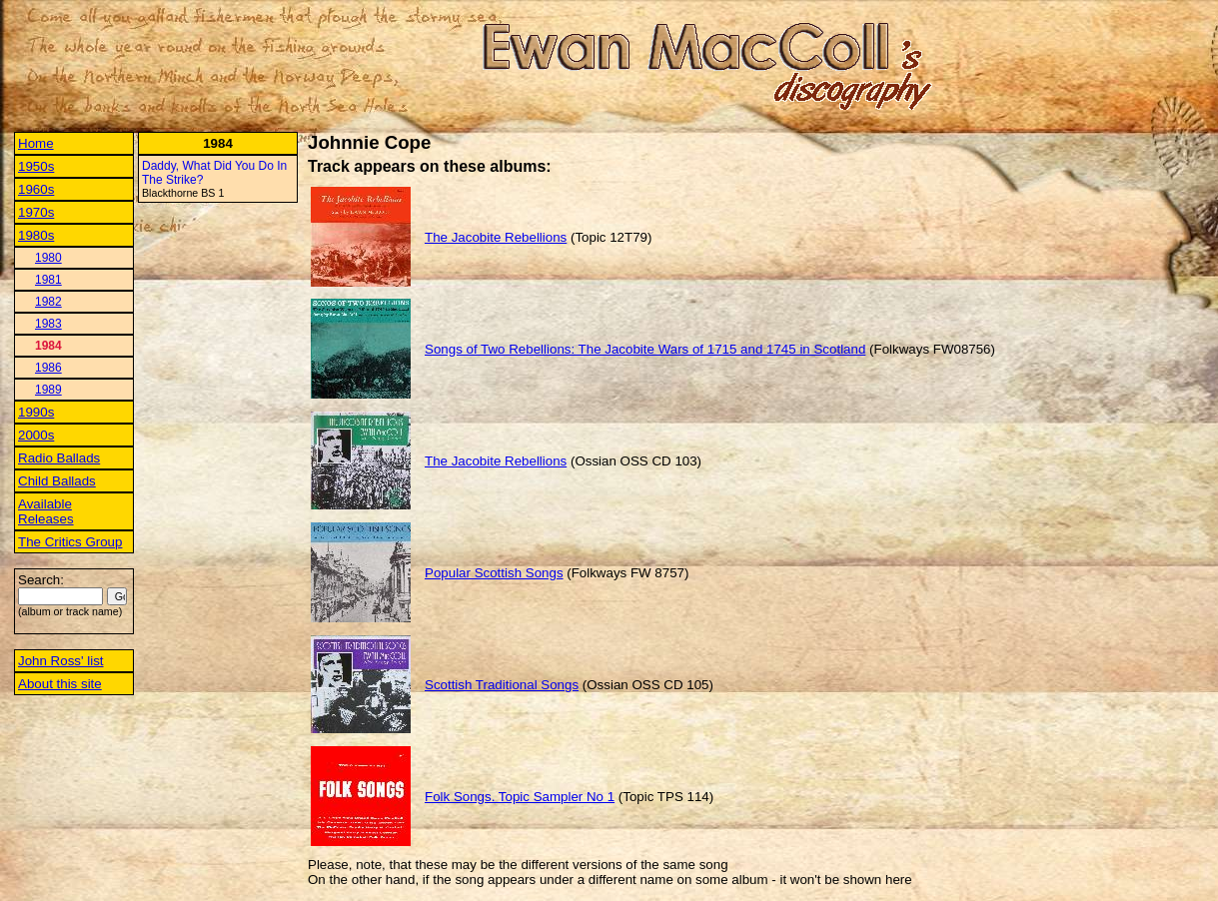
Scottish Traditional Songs (502, 684)
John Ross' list (61, 660)
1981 (48, 280)
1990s (36, 412)
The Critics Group (70, 541)
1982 (48, 302)
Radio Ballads (59, 457)
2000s (36, 435)
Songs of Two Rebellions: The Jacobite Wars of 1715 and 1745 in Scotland (645, 349)
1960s (36, 189)
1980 (48, 258)
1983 (48, 324)
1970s (36, 212)
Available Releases (46, 511)
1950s (36, 166)
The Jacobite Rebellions (496, 237)
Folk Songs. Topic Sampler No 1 (519, 796)
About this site (60, 683)
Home (36, 143)
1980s (36, 235)
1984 (48, 346)
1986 (48, 368)
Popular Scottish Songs (494, 572)
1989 (48, 390)
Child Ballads (57, 480)
